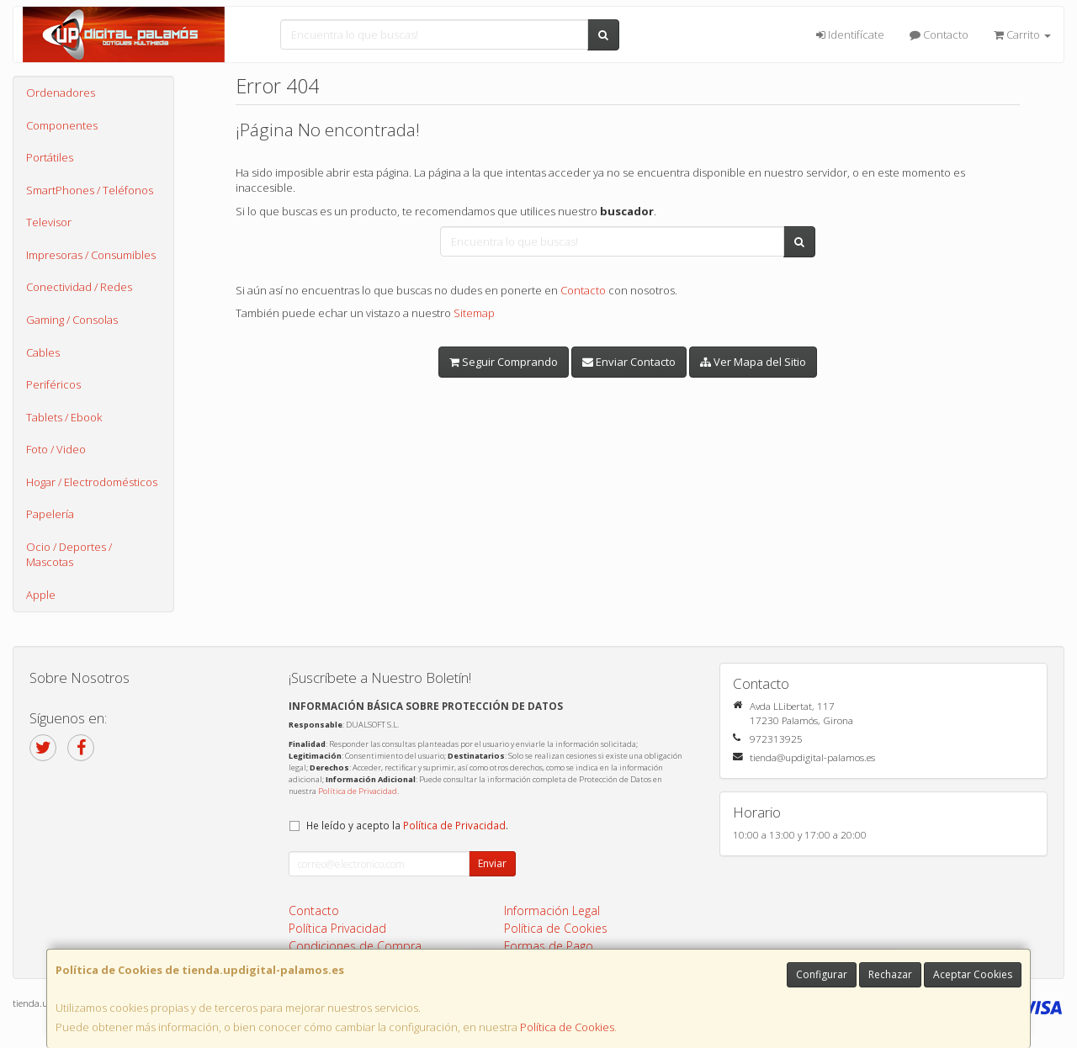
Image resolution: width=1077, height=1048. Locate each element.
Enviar (492, 863)
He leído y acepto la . (407, 825)
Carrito (1022, 34)
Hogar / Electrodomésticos (91, 482)
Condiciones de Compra (355, 946)
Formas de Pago (548, 946)
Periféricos (53, 384)
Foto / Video (56, 449)
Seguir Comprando (503, 361)
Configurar (821, 974)
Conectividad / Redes (79, 286)
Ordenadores (60, 92)
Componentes (62, 125)
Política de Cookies (567, 1027)
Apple (41, 594)
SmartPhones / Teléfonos (89, 190)
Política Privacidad (337, 928)
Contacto (939, 34)
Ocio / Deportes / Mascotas (69, 554)
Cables (43, 352)
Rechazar (890, 974)
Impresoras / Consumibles (91, 254)
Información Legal (552, 910)
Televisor (49, 222)
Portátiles (49, 157)
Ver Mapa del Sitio (753, 361)
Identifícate (850, 34)
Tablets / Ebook (64, 417)
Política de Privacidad (357, 791)
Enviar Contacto (629, 361)
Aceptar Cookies (972, 974)
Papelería (50, 513)
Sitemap (474, 312)
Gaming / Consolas (72, 319)
